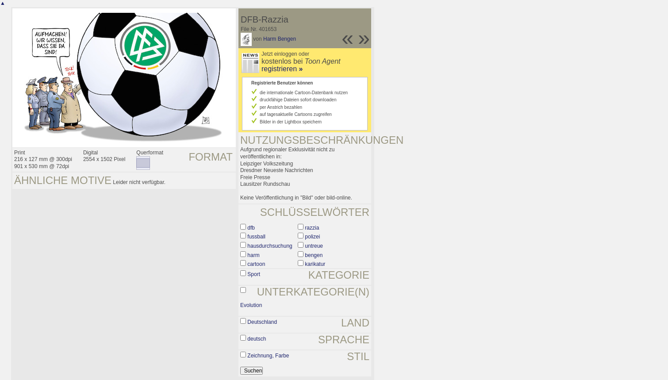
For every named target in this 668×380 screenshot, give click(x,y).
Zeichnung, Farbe (268, 356)
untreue (314, 246)
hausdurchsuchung (269, 246)
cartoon (256, 264)
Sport (253, 274)
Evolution (251, 305)
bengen (313, 255)
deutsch (256, 339)
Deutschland (262, 322)
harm (253, 255)
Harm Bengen (279, 39)
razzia (312, 228)
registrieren (282, 69)
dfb (251, 228)
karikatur (315, 264)
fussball (256, 237)
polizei (312, 237)
